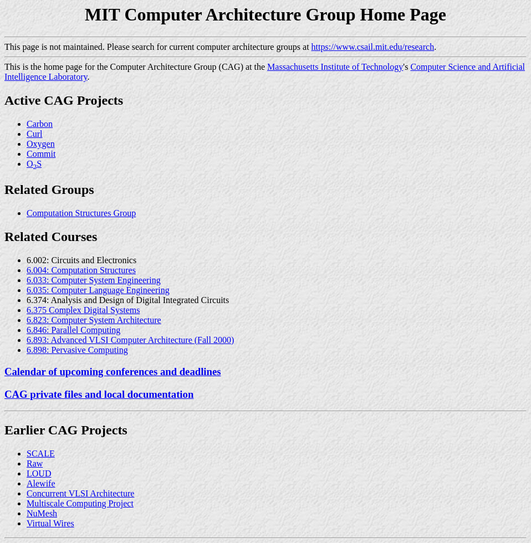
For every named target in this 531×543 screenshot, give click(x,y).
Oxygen (41, 143)
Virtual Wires (50, 523)
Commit (41, 153)
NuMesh (42, 513)
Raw (35, 463)
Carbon (40, 124)
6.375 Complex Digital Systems (83, 310)
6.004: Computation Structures (81, 270)
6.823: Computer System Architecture (94, 320)
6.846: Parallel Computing (73, 330)
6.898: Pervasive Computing (77, 350)
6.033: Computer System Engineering (94, 280)
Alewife (41, 483)
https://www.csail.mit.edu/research (373, 47)
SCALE (41, 453)
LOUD (39, 473)
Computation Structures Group (81, 213)
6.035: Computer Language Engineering (98, 290)
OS (34, 163)
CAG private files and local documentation (98, 394)
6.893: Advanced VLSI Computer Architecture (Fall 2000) (130, 340)
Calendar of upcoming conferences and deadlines (112, 371)
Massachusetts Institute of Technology (335, 66)
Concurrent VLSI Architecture (80, 493)
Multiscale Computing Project (80, 503)
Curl (34, 134)
